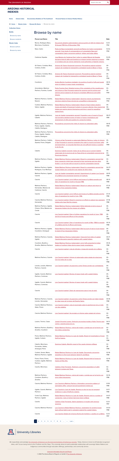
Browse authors (15, 47)
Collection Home (14, 28)
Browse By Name (35, 24)
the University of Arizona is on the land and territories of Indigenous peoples (53, 442)
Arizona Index (20, 19)
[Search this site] (98, 2)
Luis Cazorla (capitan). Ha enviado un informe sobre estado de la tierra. (78, 313)
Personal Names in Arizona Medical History (69, 19)
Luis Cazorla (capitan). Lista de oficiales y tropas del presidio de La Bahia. (78, 249)
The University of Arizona (74, 454)
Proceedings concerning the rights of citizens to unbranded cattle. (76, 124)
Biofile (11, 32)
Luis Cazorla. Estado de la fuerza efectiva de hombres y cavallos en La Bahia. (80, 414)
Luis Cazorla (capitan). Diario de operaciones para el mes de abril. (76, 291)
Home (11, 19)
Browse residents (15, 39)
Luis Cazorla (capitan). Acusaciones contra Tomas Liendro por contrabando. (79, 266)
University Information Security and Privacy (59, 452)
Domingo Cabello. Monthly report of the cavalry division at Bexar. (76, 344)
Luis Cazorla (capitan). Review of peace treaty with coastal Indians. (76, 274)
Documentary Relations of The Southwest (40, 19)
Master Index (22, 24)
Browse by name (15, 36)
